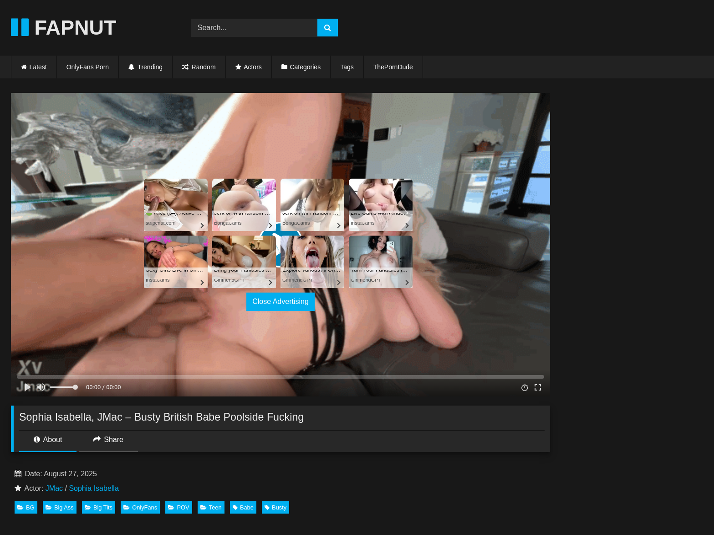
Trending (145, 67)
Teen (211, 507)
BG (26, 507)
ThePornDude (393, 67)
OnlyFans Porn (87, 67)
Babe (243, 507)
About (48, 439)
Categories (305, 67)
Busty (275, 507)
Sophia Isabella (93, 488)
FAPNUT (64, 27)
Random (198, 67)
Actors (253, 67)
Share (108, 439)
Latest (38, 67)
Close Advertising (280, 301)
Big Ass (60, 507)
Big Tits (98, 507)
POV (178, 507)
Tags (347, 67)
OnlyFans (140, 507)
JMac (54, 488)
